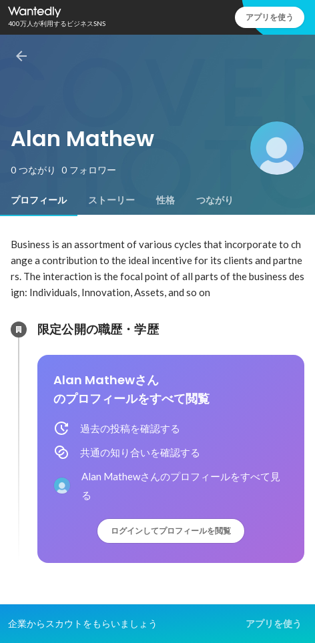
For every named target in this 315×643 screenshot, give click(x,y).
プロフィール (39, 200)
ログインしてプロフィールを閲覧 (171, 530)
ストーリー (111, 200)
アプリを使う (270, 17)
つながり (215, 200)
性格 (165, 200)
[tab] (38, 200)
